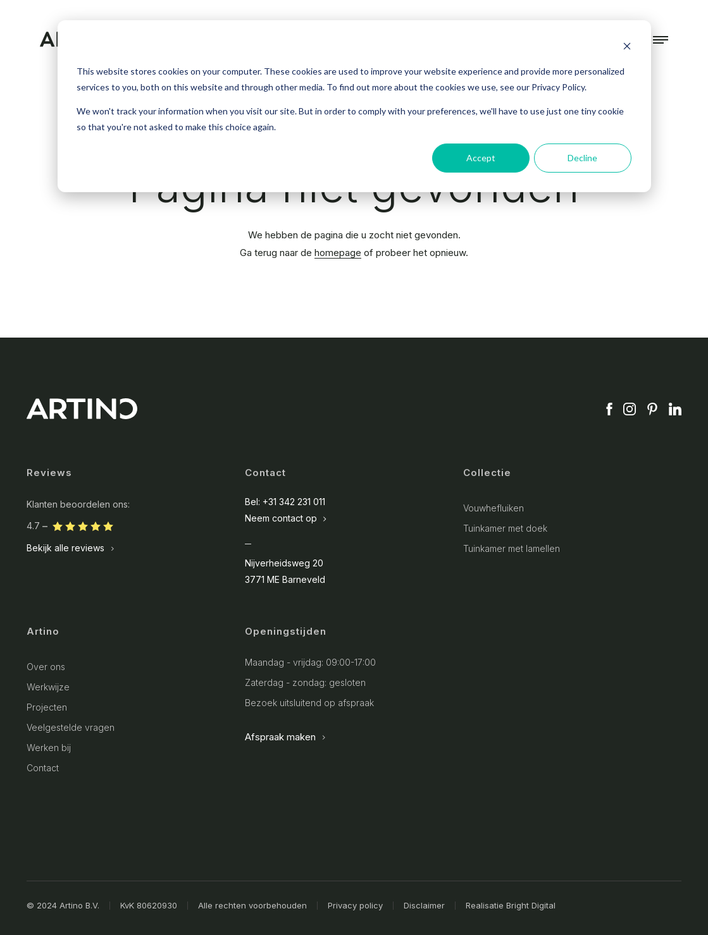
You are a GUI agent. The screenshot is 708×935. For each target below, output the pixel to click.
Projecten (47, 707)
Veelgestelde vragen (71, 727)
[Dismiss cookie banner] (627, 48)
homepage (337, 252)
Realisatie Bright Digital (511, 905)
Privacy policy (355, 905)
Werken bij (49, 747)
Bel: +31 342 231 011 (285, 501)
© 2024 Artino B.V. (63, 905)
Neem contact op (286, 518)
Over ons (46, 666)
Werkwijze (48, 686)
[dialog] (354, 106)
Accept (480, 157)
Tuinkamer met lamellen (511, 548)
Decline (582, 157)
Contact (43, 767)
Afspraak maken (285, 737)
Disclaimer (424, 905)
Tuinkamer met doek (505, 528)
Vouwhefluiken (493, 508)
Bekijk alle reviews (71, 548)
